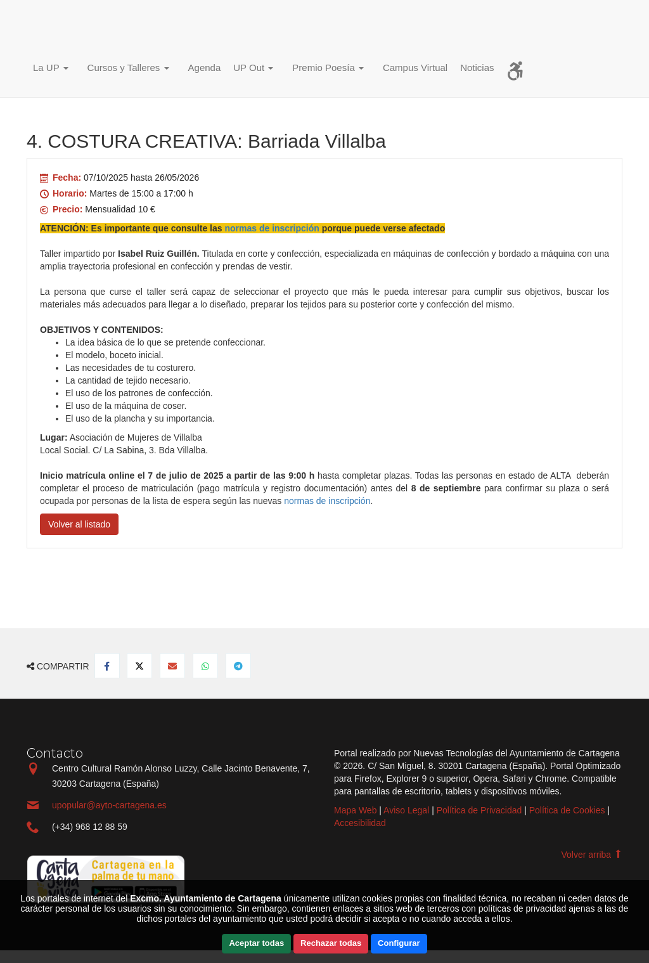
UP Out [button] (253, 67)
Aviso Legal (406, 810)
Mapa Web (355, 810)
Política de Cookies (567, 810)
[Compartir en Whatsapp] (205, 665)
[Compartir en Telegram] (238, 665)
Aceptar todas (256, 943)
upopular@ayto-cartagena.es (109, 805)
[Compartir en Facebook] (107, 665)
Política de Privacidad (479, 810)
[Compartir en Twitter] (139, 665)
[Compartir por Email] (172, 665)
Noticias (477, 67)
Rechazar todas (330, 943)
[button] (54, 69)
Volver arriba (592, 855)
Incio (55, 28)
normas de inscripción (327, 501)
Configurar (399, 943)
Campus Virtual (415, 67)
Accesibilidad (360, 823)
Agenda (204, 67)
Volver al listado (79, 524)
